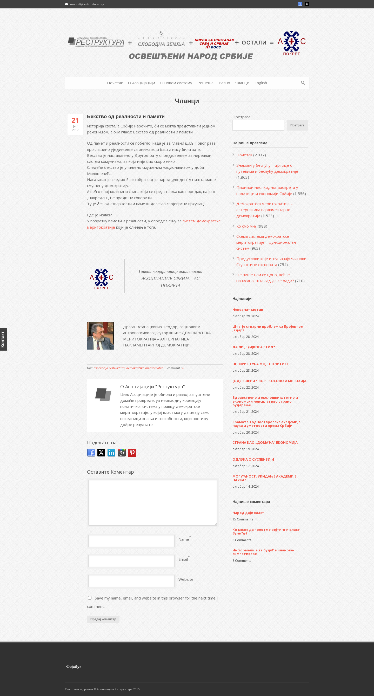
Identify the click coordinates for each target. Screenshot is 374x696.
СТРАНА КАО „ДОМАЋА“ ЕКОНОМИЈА (265, 442)
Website (185, 579)
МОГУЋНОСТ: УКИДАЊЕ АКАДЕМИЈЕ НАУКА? (264, 478)
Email (183, 559)
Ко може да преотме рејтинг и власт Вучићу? (266, 531)
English (261, 82)
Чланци (242, 82)
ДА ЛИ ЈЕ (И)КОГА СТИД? (253, 347)
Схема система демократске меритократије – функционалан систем (266, 242)
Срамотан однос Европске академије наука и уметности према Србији (266, 424)
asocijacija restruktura (109, 368)
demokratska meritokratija (144, 368)
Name (183, 539)
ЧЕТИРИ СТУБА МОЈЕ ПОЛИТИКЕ (260, 364)
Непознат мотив (247, 309)
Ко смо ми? (246, 226)
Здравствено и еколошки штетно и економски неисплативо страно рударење (265, 401)
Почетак (115, 82)
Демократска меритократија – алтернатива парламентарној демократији (264, 209)
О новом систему (176, 82)
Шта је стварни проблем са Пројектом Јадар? (268, 328)
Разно (224, 82)
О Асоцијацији (141, 82)
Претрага (241, 116)
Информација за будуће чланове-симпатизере (263, 552)
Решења (205, 82)
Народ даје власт (248, 512)
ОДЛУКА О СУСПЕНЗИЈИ (253, 459)
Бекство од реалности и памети (126, 116)
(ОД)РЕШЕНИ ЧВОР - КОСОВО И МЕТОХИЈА (269, 380)
